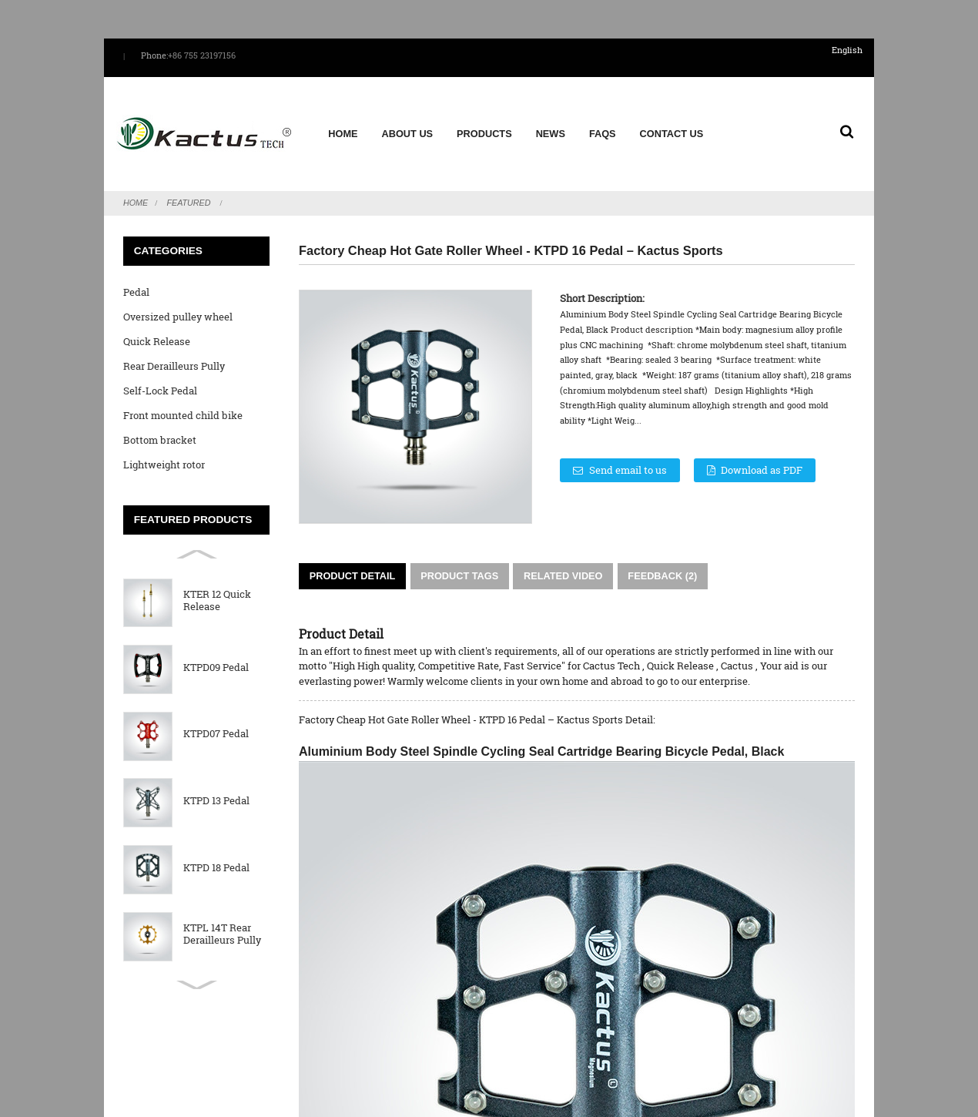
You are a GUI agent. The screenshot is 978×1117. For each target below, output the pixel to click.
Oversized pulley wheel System (178, 301)
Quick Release (156, 323)
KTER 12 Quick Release (217, 583)
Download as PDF (765, 452)
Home (342, 125)
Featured (189, 185)
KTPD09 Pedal (216, 650)
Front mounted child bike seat (183, 400)
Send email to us (628, 452)
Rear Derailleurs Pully (174, 348)
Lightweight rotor (164, 447)
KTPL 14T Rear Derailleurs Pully (222, 916)
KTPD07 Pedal (216, 716)
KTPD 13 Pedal (216, 783)
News (549, 125)
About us (407, 125)
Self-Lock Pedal (160, 373)
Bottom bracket (159, 422)
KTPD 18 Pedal (216, 850)
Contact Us (671, 125)
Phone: (154, 55)
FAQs (601, 125)
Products (483, 125)
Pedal (136, 274)
